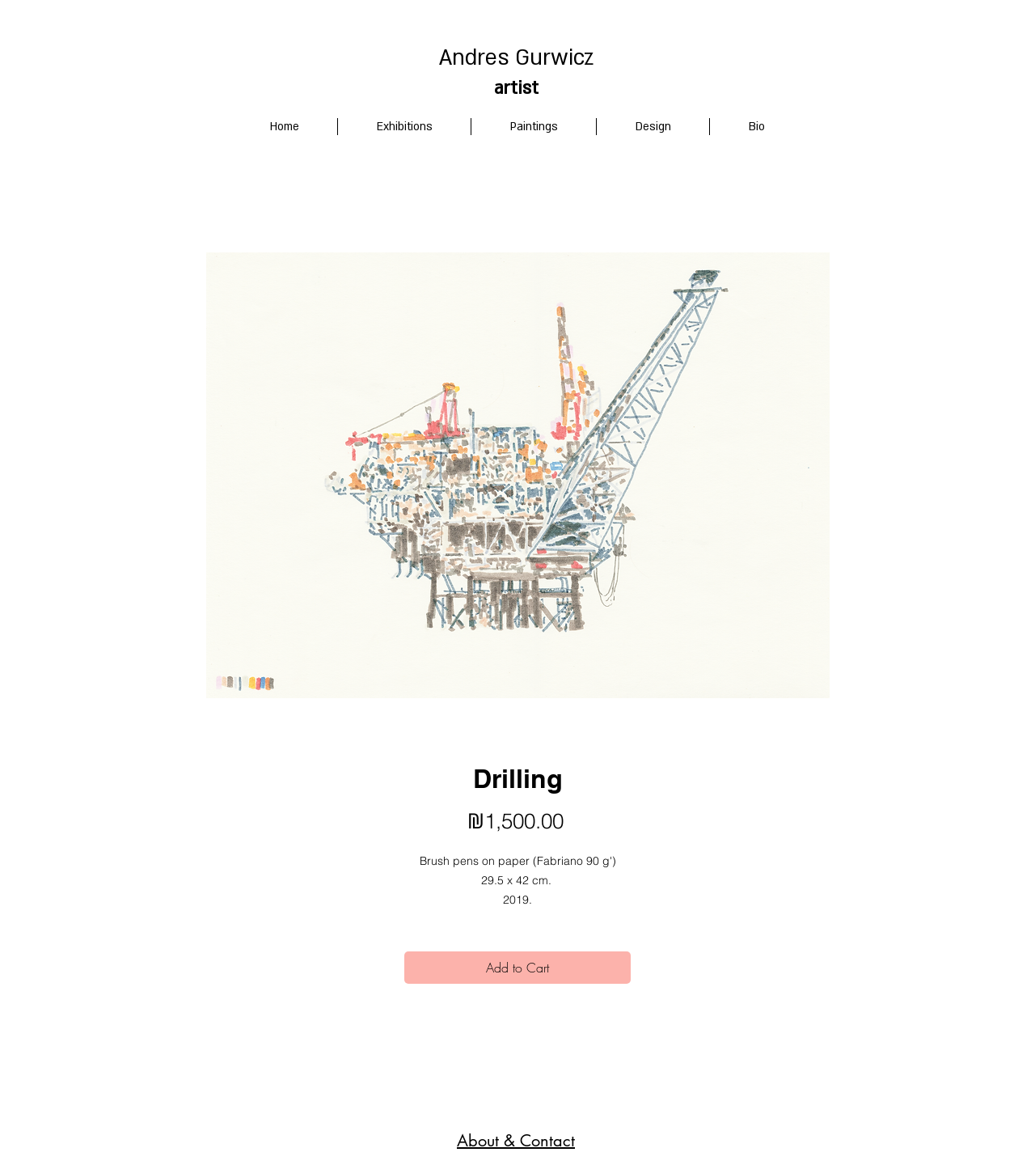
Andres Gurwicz (516, 58)
